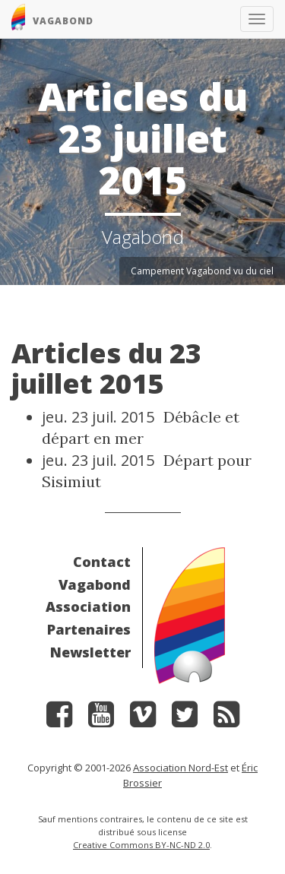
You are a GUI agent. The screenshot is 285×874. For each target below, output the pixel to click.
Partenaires (89, 629)
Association (88, 606)
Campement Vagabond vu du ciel (202, 270)
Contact (102, 562)
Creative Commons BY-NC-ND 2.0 (141, 844)
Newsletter (90, 652)
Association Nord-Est (180, 767)
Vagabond (95, 584)
